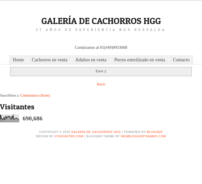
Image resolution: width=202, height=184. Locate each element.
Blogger (155, 131)
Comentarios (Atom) (35, 95)
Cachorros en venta (49, 59)
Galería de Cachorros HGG (101, 20)
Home (18, 59)
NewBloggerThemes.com (143, 136)
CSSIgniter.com (69, 136)
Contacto (181, 59)
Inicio (101, 84)
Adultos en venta (90, 59)
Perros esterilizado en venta (139, 59)
